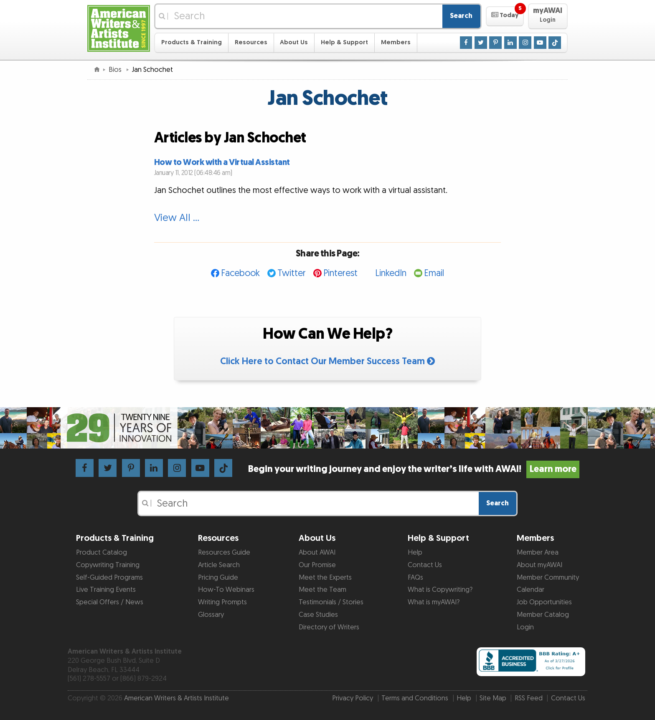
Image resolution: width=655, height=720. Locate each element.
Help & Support (344, 42)
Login (525, 627)
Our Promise (317, 565)
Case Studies (318, 614)
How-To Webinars (226, 589)
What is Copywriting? (440, 589)
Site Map (493, 698)
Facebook (240, 273)
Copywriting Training (108, 565)
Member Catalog (543, 614)
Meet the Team (322, 589)
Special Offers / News (109, 602)
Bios (116, 69)
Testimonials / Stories (331, 602)
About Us (294, 42)
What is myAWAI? (434, 602)
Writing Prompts (222, 602)
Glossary (211, 614)
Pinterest (340, 273)
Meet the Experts (325, 577)
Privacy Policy (352, 698)
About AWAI (317, 552)
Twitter (291, 273)
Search (461, 15)
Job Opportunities (544, 602)
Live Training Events (106, 589)
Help (415, 552)
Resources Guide (224, 552)
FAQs (415, 577)
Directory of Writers (329, 627)
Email (434, 273)
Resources (251, 42)
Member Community (548, 577)
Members (396, 42)
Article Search (219, 565)
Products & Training (191, 42)
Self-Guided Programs (109, 577)
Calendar (530, 589)
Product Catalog (101, 552)
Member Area (538, 552)
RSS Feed (529, 698)
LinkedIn (390, 273)
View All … (176, 218)
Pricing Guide (218, 577)
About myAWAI (539, 565)
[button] (505, 16)
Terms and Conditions (414, 698)
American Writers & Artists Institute (176, 698)
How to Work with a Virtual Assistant (222, 162)
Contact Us (425, 565)
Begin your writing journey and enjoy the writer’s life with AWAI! (413, 469)
